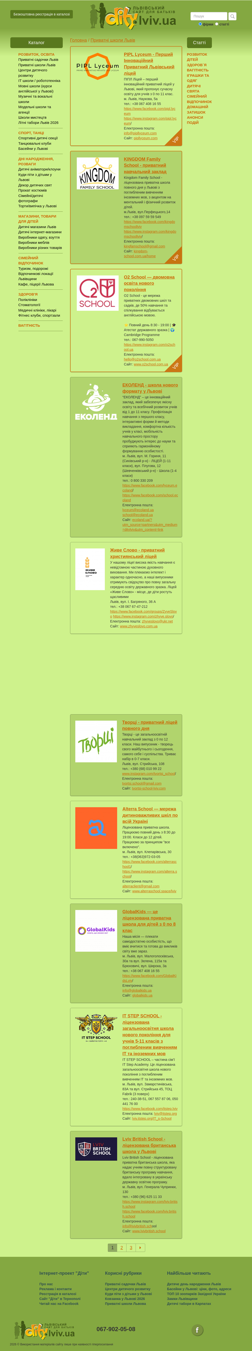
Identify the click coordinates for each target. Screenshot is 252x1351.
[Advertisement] (126, 673)
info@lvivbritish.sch (137, 1226)
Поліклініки (27, 300)
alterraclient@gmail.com (141, 886)
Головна (78, 40)
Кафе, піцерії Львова (36, 284)
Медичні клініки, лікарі (37, 310)
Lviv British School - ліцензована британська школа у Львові (149, 1145)
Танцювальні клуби (34, 143)
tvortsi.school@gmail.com (142, 783)
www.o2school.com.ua (151, 364)
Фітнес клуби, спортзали (39, 315)
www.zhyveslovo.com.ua (139, 626)
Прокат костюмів (32, 190)
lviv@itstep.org (165, 1114)
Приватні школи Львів (37, 65)
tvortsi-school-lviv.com (149, 788)
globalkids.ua (142, 995)
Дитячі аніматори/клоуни (39, 169)
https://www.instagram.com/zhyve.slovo (143, 616)
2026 (13, 1344)
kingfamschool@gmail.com (144, 246)
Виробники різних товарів (40, 248)
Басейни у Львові (33, 148)
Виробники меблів (33, 242)
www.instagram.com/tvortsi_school (148, 774)
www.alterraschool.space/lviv (154, 891)
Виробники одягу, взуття (39, 237)
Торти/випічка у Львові (37, 206)
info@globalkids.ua (137, 990)
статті (224, 24)
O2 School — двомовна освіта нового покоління (149, 283)
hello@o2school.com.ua (142, 359)
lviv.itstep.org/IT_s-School (152, 1118)
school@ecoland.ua (138, 515)
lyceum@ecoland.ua (138, 510)
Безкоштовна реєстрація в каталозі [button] (42, 14)
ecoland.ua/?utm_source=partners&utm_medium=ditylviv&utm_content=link (150, 525)
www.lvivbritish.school (149, 1231)
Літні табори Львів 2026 (38, 122)
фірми (208, 24)
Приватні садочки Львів (38, 59)
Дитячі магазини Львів (37, 227)
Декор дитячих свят (35, 185)
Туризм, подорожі (33, 268)
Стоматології (29, 305)
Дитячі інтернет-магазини (40, 232)
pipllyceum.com (146, 138)
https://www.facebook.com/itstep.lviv (150, 1109)
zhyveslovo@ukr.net (157, 621)
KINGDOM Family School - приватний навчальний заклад (145, 165)
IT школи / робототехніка (39, 80)
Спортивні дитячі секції (38, 138)
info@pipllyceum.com (140, 133)
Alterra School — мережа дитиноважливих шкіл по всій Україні (150, 815)
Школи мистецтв (32, 117)
